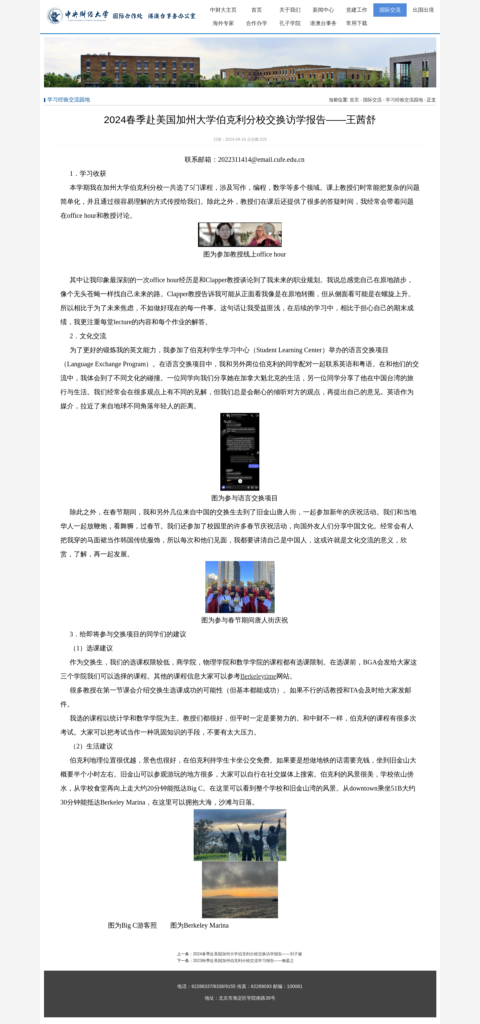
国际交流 (390, 10)
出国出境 (423, 10)
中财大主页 (223, 10)
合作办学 (256, 23)
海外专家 (223, 23)
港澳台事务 (323, 23)
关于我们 (290, 10)
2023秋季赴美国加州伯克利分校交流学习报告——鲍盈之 (243, 960)
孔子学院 (290, 23)
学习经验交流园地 (404, 99)
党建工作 (356, 10)
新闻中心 (323, 10)
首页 (256, 10)
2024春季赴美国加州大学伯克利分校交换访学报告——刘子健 (247, 954)
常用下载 (356, 23)
